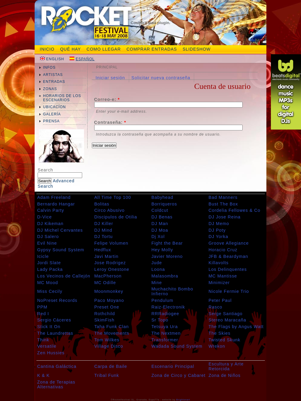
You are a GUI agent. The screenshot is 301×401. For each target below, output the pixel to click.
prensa (51, 121)
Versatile (46, 346)
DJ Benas (161, 217)
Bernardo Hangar (56, 204)
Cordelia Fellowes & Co (234, 210)
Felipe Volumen (111, 243)
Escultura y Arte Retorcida (226, 366)
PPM (42, 307)
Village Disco (108, 346)
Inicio (47, 49)
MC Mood (47, 282)
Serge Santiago (226, 313)
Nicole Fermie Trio (229, 291)
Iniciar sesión (110, 77)
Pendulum (162, 300)
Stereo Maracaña (227, 320)
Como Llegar (104, 49)
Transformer (164, 339)
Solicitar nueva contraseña (161, 77)
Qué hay (70, 49)
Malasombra (164, 276)
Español (85, 59)
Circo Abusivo (109, 210)
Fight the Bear (167, 243)
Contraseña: (110, 122)
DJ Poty (217, 230)
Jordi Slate (49, 262)
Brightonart (183, 399)
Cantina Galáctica (56, 366)
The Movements (111, 333)
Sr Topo (159, 320)
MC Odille (105, 282)
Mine (156, 282)
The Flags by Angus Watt (236, 326)
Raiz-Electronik (168, 307)
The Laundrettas (55, 333)
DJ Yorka (218, 236)
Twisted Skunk (224, 339)
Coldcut (159, 210)
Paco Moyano (109, 300)
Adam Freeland (53, 197)
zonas (50, 89)
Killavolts (219, 262)
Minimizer (219, 282)
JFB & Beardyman (228, 256)
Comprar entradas (151, 49)
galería (52, 114)
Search (45, 170)
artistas (53, 75)
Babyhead (162, 197)
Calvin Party (50, 210)
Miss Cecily (49, 291)
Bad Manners (223, 197)
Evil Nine (47, 243)
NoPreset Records (57, 300)
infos (49, 67)
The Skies (220, 333)
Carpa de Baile (110, 366)
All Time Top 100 (112, 197)
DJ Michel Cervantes (60, 230)
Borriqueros (164, 204)
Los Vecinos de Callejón (63, 276)
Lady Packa (50, 269)
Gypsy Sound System (60, 249)
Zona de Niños (225, 375)
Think (43, 339)
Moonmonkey (108, 291)
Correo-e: (107, 99)
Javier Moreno (167, 256)
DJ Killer (103, 223)
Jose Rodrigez (110, 262)
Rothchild (104, 313)
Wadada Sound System (177, 346)
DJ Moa (159, 230)
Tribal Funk (106, 375)
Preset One (106, 307)
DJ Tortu (103, 236)
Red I (43, 313)
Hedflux (102, 249)
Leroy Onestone (111, 269)
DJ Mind (103, 230)
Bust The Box (223, 204)
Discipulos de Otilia (115, 217)
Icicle (43, 256)
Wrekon (217, 346)
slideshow (197, 49)
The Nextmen (166, 333)
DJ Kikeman (50, 223)
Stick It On (48, 326)
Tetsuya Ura (164, 326)
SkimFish (104, 320)
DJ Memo (219, 223)
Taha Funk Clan (111, 326)
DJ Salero (48, 236)
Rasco (215, 307)
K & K (43, 375)
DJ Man (159, 223)
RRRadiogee (165, 313)
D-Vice (44, 217)
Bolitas (101, 204)
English (55, 59)
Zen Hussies (50, 352)
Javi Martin (106, 256)
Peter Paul (220, 300)
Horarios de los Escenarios (62, 98)
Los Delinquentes (228, 269)
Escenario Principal (172, 366)
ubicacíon (54, 107)
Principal (106, 67)
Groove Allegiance (229, 243)
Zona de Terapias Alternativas (56, 384)
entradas (54, 82)
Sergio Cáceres (54, 320)
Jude (156, 262)
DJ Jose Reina (225, 217)
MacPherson (108, 276)
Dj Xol (158, 236)
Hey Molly (162, 249)
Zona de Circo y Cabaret (178, 375)
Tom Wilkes (106, 339)
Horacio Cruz (223, 249)
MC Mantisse (223, 276)
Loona (158, 269)
